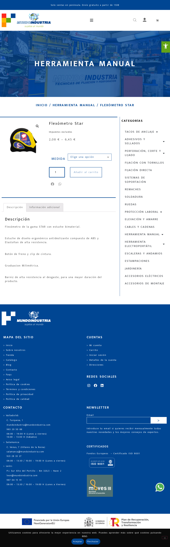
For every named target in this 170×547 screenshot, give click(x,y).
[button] (92, 20)
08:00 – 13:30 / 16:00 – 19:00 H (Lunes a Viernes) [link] (36, 484)
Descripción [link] (15, 207)
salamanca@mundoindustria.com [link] (25, 452)
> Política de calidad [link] (16, 399)
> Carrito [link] (92, 350)
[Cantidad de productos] (57, 172)
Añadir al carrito (86, 172)
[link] (165, 47)
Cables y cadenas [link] (140, 227)
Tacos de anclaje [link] (141, 132)
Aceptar (77, 541)
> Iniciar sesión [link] (96, 355)
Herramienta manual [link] (74, 105)
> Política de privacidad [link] (18, 394)
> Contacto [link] (10, 370)
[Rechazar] (165, 537)
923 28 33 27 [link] (14, 456)
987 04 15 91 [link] (14, 480)
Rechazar (93, 541)
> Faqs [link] (7, 375)
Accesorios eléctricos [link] (144, 276)
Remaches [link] (133, 189)
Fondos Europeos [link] (98, 454)
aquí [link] (84, 536)
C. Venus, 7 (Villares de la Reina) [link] (26, 447)
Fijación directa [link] (138, 170)
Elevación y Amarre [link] (141, 219)
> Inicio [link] (8, 345)
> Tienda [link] (8, 355)
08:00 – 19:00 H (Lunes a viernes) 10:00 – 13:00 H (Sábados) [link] (27, 435)
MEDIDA (58, 158)
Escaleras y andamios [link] (144, 253)
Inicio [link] (41, 105)
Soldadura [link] (134, 197)
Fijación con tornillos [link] (144, 162)
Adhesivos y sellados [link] (145, 141)
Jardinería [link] (133, 268)
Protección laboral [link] (143, 212)
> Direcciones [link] (95, 365)
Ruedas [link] (131, 204)
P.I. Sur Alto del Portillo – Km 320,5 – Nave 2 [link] (34, 471)
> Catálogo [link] (10, 360)
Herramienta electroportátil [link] (145, 244)
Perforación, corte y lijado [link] (145, 153)
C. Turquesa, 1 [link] (15, 420)
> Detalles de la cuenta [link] (102, 360)
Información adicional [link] (44, 207)
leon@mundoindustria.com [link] (22, 475)
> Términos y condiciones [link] (19, 389)
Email (90, 415)
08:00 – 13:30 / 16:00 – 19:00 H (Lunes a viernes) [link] (36, 461)
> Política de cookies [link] (16, 384)
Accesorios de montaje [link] (145, 283)
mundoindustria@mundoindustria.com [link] (29, 425)
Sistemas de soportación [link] (135, 179)
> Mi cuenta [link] (94, 345)
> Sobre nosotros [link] (14, 350)
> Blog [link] (7, 365)
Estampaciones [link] (137, 261)
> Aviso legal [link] (11, 380)
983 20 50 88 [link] (14, 429)
